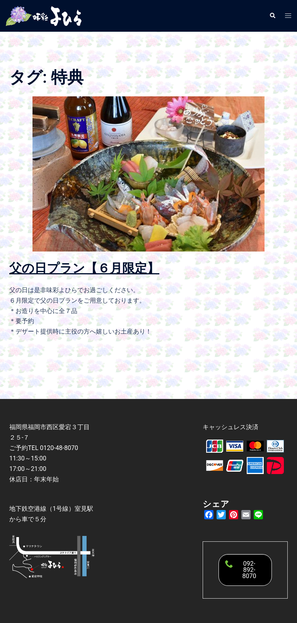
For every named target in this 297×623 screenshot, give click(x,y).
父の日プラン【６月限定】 (84, 268)
